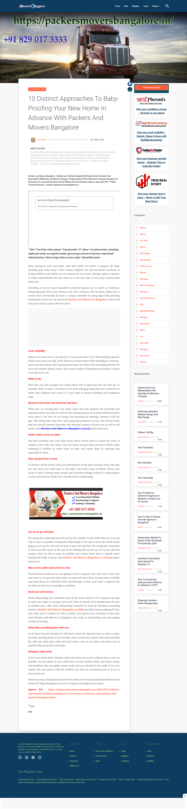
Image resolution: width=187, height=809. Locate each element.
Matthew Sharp (145, 569)
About (72, 751)
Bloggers (135, 6)
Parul (140, 527)
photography (145, 260)
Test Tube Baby (145, 447)
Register (155, 6)
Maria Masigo (144, 437)
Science (143, 362)
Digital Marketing (147, 311)
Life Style (144, 240)
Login (146, 6)
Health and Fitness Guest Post (71, 782)
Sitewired (142, 422)
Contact (73, 756)
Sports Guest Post (127, 779)
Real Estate (145, 324)
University (144, 343)
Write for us (74, 766)
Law (141, 336)
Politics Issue (145, 266)
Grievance (74, 761)
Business (144, 292)
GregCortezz (143, 608)
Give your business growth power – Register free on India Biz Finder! (151, 162)
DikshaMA (42, 140)
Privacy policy (101, 756)
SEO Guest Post (66, 779)
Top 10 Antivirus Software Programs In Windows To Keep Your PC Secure (149, 497)
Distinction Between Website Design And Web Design (148, 414)
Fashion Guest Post (107, 779)
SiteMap (150, 761)
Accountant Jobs (37, 89)
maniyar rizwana (145, 452)
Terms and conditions (104, 751)
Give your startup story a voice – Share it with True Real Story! (151, 197)
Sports (143, 234)
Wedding (143, 317)
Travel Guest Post (26, 779)
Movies (143, 272)
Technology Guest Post (46, 779)
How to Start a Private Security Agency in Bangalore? (149, 519)
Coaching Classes (147, 298)
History (143, 228)
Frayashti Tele (144, 548)
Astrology (144, 279)
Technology (145, 253)
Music (142, 330)
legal (97, 761)
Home (117, 6)
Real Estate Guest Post (86, 779)
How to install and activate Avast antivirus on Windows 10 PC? (150, 582)
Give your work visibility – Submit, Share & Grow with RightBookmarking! (151, 136)
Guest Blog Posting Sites (46, 782)
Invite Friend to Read (151, 87)
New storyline (145, 462)
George (141, 401)
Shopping (144, 349)
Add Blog (125, 761)
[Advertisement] (74, 327)
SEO (141, 304)
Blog (126, 6)
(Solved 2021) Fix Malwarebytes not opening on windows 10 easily (148, 392)
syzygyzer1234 (144, 467)
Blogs (123, 751)
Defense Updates (147, 285)
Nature (143, 247)
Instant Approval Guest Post (150, 779)
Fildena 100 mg (145, 432)
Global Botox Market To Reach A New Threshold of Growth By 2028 (150, 540)
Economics (144, 356)
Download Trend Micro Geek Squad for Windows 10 (149, 561)
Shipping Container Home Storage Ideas (148, 602)
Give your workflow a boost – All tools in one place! (151, 111)
